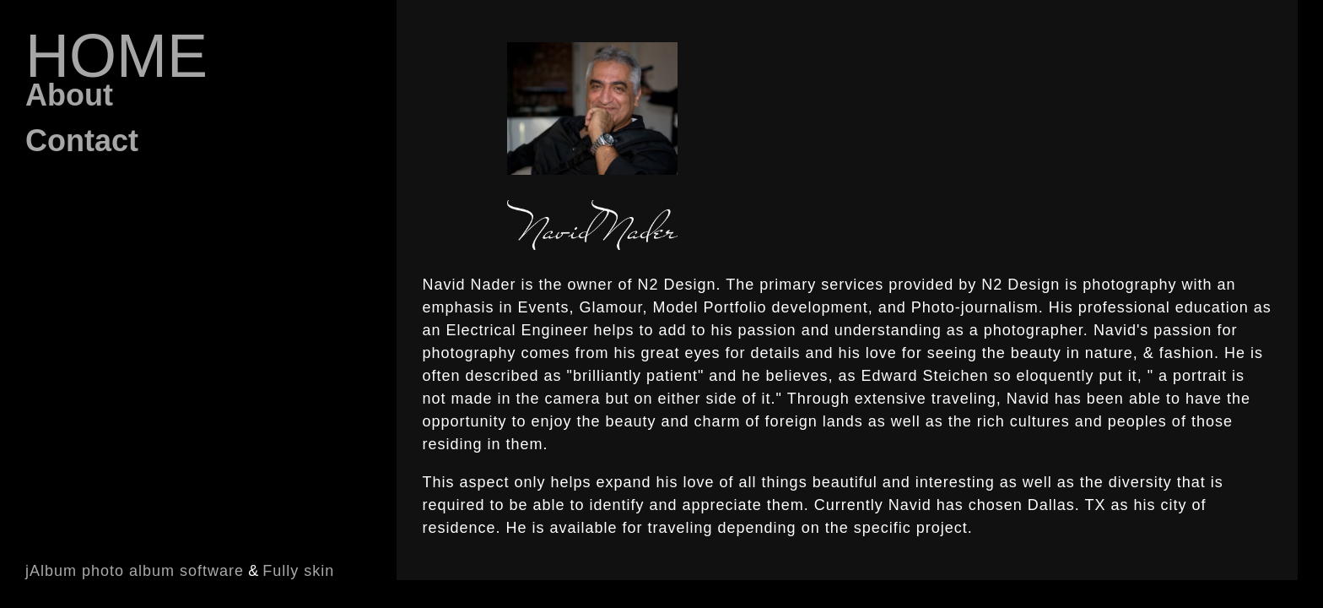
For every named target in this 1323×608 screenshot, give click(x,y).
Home (116, 56)
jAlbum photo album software (134, 570)
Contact (81, 140)
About (69, 95)
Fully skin (298, 570)
